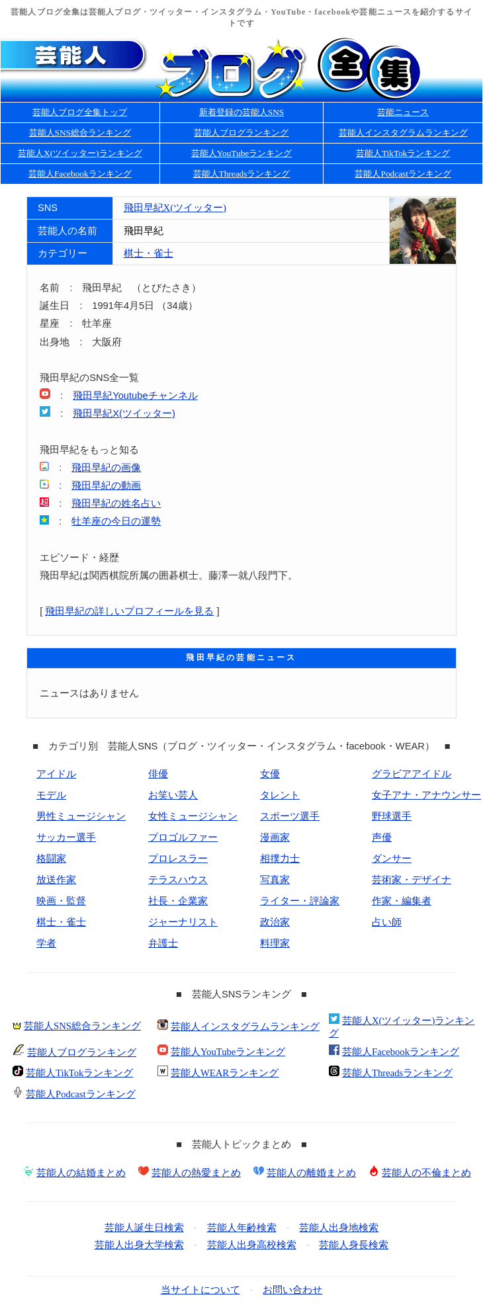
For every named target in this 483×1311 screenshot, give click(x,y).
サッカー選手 (66, 837)
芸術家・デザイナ (411, 879)
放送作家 (56, 879)
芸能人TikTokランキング (403, 153)
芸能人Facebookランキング (80, 174)
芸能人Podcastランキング (403, 174)
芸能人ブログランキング (241, 133)
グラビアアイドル (411, 774)
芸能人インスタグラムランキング (403, 133)
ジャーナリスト (183, 922)
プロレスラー (178, 858)
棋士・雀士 (148, 253)
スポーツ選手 (290, 816)
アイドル (56, 774)
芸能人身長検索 (353, 1245)
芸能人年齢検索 (242, 1227)
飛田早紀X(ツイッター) (175, 207)
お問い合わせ (292, 1290)
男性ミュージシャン (81, 816)
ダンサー (392, 858)
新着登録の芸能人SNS (241, 112)
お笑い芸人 (173, 795)
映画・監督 (61, 901)
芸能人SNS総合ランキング (80, 133)
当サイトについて (200, 1290)
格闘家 (51, 858)
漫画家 (275, 837)
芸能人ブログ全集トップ (79, 112)
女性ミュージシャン (193, 816)
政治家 (275, 922)
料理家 (275, 943)
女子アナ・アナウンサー (426, 795)
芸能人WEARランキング (225, 1073)
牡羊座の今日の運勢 (116, 521)
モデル (51, 795)
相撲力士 (280, 858)
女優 (270, 774)
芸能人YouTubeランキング (241, 153)
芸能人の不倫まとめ (426, 1172)
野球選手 (392, 816)
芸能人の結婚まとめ (81, 1172)
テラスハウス (178, 879)
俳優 (158, 774)
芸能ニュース (403, 112)
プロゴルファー (183, 837)
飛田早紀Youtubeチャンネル (135, 395)
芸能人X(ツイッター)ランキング (80, 153)
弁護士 (163, 943)
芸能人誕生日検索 (144, 1227)
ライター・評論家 (299, 901)
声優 (382, 837)
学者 (46, 943)
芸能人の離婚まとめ (311, 1172)
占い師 (387, 922)
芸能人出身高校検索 (251, 1245)
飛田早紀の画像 (106, 467)
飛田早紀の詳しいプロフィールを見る (129, 611)
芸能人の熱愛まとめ (196, 1172)
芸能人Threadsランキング (241, 174)
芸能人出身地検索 (338, 1227)
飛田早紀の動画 (106, 485)
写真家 (275, 879)
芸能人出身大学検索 (139, 1245)
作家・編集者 (401, 901)
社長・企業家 (178, 901)
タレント (280, 795)
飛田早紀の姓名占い (116, 503)
